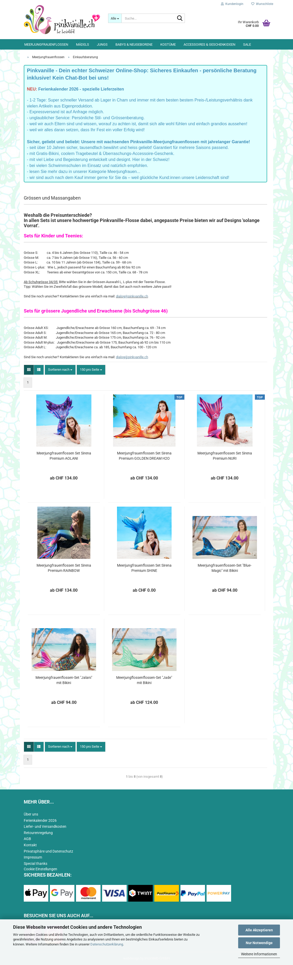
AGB (27, 839)
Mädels (82, 44)
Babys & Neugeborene (134, 44)
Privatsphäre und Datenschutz (48, 851)
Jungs (102, 44)
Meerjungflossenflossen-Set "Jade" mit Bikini (144, 680)
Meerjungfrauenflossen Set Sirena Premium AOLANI (64, 455)
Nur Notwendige (259, 943)
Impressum (33, 857)
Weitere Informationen (259, 954)
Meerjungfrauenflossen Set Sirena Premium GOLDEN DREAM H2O (144, 455)
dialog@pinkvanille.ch (132, 296)
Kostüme (168, 44)
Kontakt (30, 845)
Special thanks (35, 863)
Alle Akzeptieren (259, 930)
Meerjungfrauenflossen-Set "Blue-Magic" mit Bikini (224, 568)
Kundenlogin (232, 4)
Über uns (31, 814)
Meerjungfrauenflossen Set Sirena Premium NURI (224, 455)
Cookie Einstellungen (40, 869)
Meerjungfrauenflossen (46, 44)
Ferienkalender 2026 (40, 820)
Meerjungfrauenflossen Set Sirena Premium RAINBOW (64, 568)
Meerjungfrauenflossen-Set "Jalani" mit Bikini (64, 680)
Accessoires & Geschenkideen (209, 44)
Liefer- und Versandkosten (45, 826)
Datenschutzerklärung (106, 944)
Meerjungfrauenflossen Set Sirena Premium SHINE (144, 568)
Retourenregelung (38, 833)
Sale (247, 44)
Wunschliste (262, 4)
